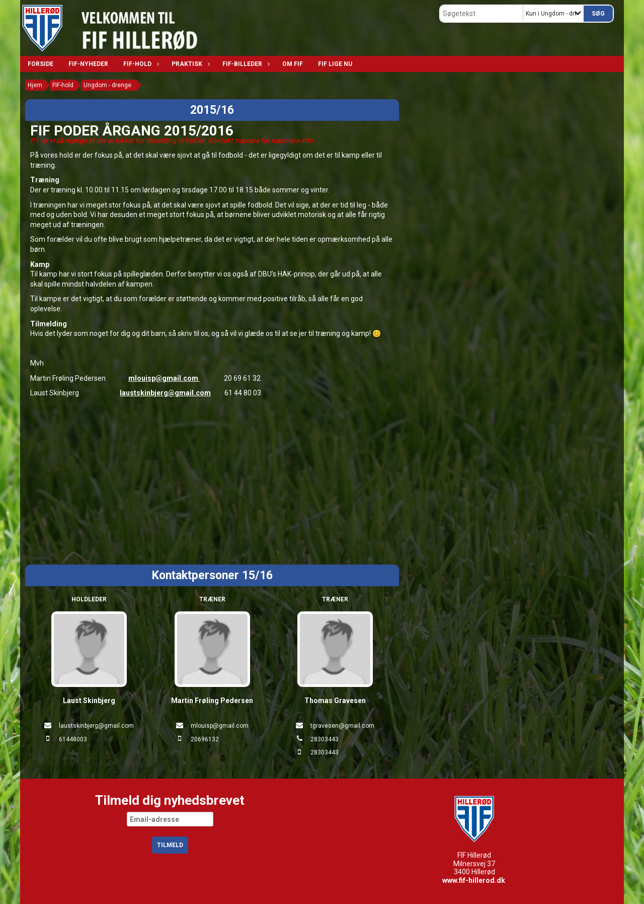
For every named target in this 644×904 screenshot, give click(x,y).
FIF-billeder (244, 63)
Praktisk (189, 63)
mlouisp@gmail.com (164, 378)
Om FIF (292, 63)
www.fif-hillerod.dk (473, 880)
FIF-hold (139, 63)
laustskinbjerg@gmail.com (165, 393)
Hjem (35, 85)
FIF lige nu (335, 63)
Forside (40, 63)
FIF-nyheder (88, 63)
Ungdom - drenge (107, 85)
